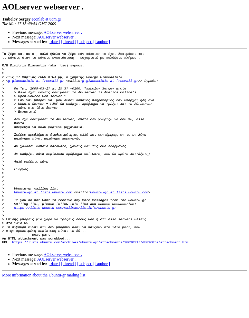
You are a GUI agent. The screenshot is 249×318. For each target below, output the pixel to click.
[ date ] (54, 41)
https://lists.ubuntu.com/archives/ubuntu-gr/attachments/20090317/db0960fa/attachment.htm (100, 280)
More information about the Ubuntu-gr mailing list (43, 313)
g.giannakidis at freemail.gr (36, 86)
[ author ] (102, 41)
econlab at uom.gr (46, 19)
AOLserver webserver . (63, 32)
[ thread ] (68, 41)
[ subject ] (85, 41)
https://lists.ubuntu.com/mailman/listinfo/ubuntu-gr (65, 239)
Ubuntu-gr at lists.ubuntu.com (43, 220)
